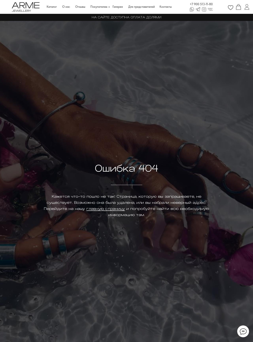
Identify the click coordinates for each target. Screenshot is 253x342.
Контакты (166, 6)
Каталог (52, 6)
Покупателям (98, 6)
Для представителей (141, 6)
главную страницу (105, 209)
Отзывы (80, 6)
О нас (66, 6)
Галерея (117, 6)
